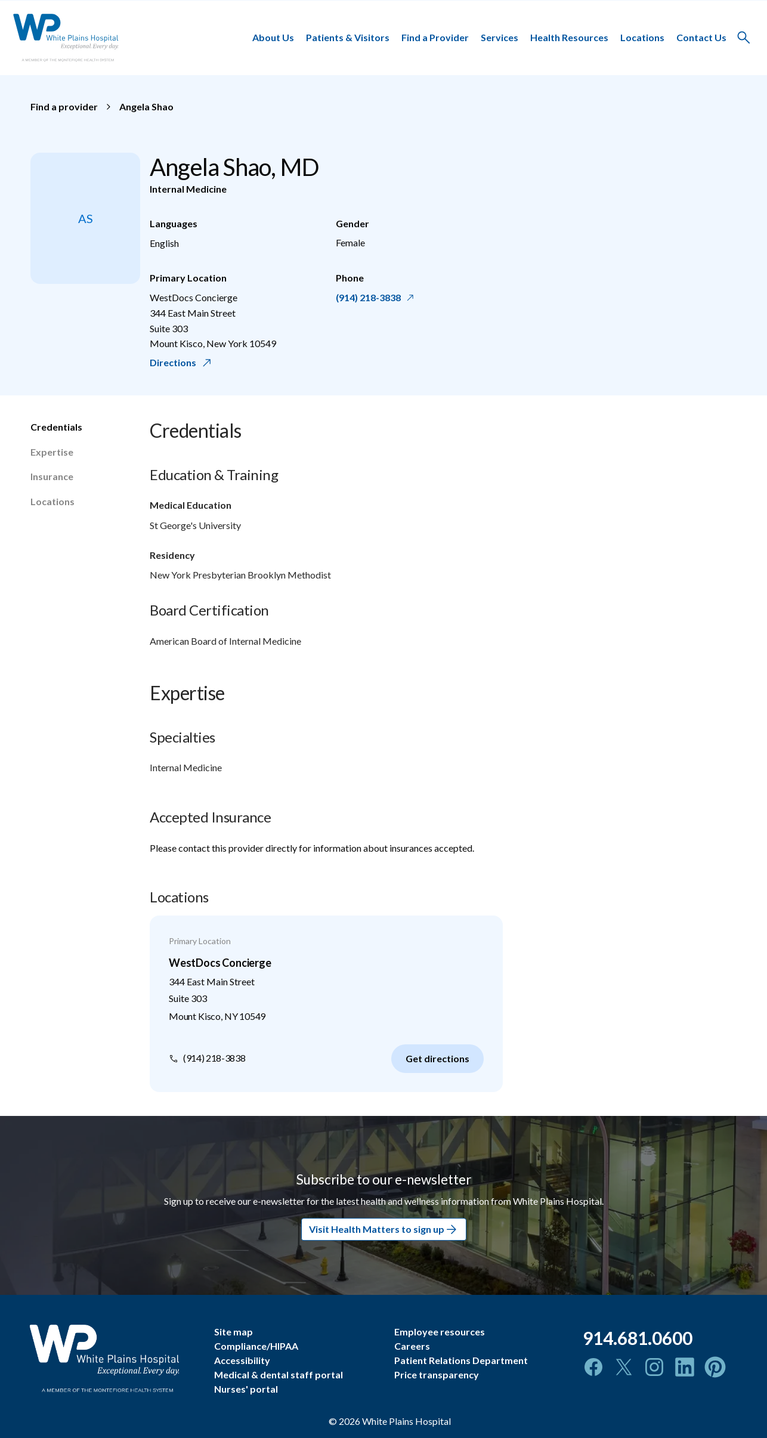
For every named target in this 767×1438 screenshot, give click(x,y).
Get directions (437, 1058)
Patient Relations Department (461, 1360)
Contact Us (701, 37)
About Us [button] (273, 37)
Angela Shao (146, 106)
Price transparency (436, 1374)
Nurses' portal (246, 1388)
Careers (412, 1346)
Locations (642, 37)
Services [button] (499, 37)
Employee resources (439, 1331)
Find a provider (64, 106)
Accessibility (242, 1360)
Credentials (56, 426)
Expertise (51, 451)
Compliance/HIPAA (256, 1346)
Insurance (51, 476)
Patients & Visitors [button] (347, 37)
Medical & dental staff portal (278, 1374)
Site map (233, 1331)
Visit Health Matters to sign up (384, 1229)
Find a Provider (435, 37)
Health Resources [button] (569, 37)
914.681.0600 (637, 1338)
